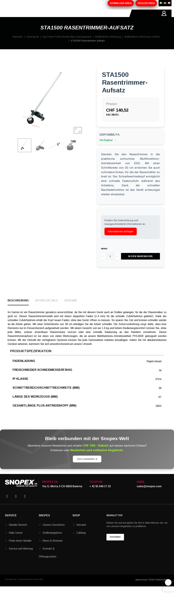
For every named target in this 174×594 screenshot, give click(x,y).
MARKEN (94, 17)
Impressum (141, 587)
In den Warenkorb (140, 263)
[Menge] (110, 263)
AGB (151, 587)
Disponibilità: (109, 142)
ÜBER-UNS (37, 17)
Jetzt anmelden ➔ (87, 466)
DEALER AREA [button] (146, 3)
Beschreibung (18, 308)
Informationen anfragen (120, 238)
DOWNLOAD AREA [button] (121, 3)
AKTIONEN (76, 17)
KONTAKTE (111, 17)
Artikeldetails (46, 308)
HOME (20, 17)
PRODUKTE (56, 17)
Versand (70, 308)
